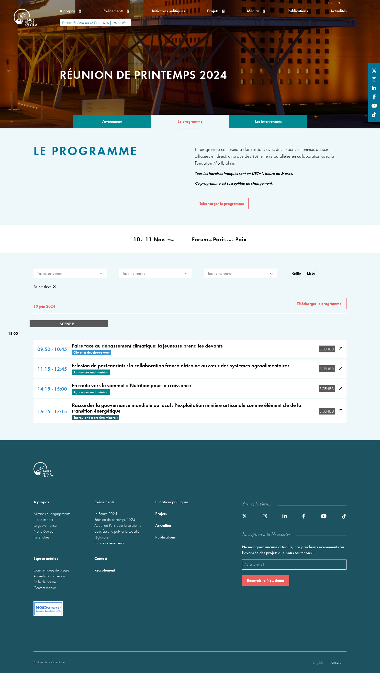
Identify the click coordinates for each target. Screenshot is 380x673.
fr (339, 2)
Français (335, 662)
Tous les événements (109, 542)
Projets (215, 10)
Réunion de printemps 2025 (114, 519)
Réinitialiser (45, 287)
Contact (100, 558)
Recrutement (104, 569)
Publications (298, 10)
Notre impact (43, 519)
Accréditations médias (49, 575)
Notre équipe (44, 531)
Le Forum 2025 (105, 513)
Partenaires (41, 537)
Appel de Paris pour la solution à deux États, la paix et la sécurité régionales (117, 531)
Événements (116, 10)
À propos (70, 10)
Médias (256, 10)
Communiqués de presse (51, 570)
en (330, 2)
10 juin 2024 (44, 306)
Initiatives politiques (168, 10)
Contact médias (45, 587)
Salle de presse (45, 581)
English (318, 662)
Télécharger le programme (222, 203)
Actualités (338, 10)
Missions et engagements (52, 513)
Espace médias (46, 558)
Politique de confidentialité (49, 662)
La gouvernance (45, 525)
